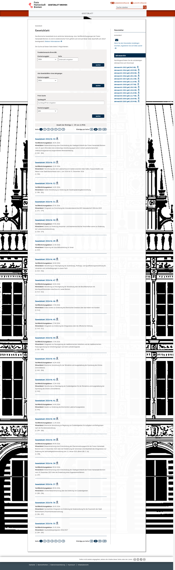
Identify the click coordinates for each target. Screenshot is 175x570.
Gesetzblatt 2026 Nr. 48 (45, 259)
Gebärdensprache (122, 3)
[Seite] (68, 59)
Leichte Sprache (140, 3)
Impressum (71, 565)
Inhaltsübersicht (83, 565)
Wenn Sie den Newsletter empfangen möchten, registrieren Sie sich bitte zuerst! (128, 43)
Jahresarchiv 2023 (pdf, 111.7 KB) (125, 96)
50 (100, 129)
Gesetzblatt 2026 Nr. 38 (45, 463)
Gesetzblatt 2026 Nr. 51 (45, 201)
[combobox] (48, 59)
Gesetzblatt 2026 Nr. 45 (45, 319)
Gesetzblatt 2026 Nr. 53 (45, 162)
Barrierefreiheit (43, 565)
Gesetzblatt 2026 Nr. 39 (45, 440)
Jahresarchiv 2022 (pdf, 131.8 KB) (125, 93)
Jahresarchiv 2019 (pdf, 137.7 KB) (125, 84)
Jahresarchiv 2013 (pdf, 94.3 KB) (125, 67)
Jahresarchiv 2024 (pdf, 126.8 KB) (125, 99)
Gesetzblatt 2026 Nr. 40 (45, 419)
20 (96, 129)
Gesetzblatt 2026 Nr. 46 (45, 301)
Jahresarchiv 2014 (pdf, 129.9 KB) (125, 70)
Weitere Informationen (52, 41)
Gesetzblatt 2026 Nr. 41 (45, 400)
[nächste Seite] (59, 129)
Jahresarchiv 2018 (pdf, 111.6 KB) (125, 82)
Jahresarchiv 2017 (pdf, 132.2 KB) (125, 79)
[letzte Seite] (63, 129)
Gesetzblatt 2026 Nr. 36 (45, 502)
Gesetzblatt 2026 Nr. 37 (45, 484)
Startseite (32, 565)
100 (104, 129)
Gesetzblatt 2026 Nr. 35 (45, 523)
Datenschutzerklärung (57, 565)
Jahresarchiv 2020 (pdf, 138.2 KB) (125, 87)
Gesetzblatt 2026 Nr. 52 (45, 183)
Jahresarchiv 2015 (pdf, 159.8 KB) (125, 73)
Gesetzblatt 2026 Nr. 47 (45, 280)
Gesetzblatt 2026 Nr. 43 (45, 358)
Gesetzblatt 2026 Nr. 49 (45, 241)
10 (91, 129)
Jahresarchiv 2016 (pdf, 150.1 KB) (125, 76)
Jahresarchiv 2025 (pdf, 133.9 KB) (125, 101)
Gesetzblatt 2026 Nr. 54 (45, 139)
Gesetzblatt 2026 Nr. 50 (45, 220)
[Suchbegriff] (71, 103)
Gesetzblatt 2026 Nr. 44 (45, 338)
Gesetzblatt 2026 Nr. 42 (45, 379)
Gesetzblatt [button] (87, 13)
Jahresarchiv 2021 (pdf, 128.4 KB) (125, 90)
